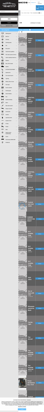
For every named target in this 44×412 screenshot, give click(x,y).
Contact (29, 2)
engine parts (8, 72)
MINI (39, 13)
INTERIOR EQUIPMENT (10, 69)
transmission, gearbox (10, 51)
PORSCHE (8, 142)
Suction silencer (9, 87)
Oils (6, 45)
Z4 (35, 13)
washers (7, 114)
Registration (40, 3)
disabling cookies (22, 406)
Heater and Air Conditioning (8, 133)
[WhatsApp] (21, 2)
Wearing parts (8, 33)
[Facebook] (19, 2)
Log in (39, 2)
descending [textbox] (25, 30)
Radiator (7, 60)
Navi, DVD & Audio (9, 63)
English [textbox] (33, 2)
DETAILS (39, 40)
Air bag (7, 123)
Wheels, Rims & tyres (10, 81)
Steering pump (8, 42)
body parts (8, 48)
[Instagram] (25, 2)
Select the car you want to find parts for (9, 16)
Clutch (7, 136)
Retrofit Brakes (9, 93)
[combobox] (33, 2)
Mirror (7, 102)
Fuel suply (8, 84)
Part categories (5, 30)
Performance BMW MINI (10, 139)
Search (16, 12)
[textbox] (9, 19)
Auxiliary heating (9, 99)
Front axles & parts (9, 75)
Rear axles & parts (9, 105)
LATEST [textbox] (20, 30)
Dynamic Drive (8, 120)
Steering (7, 39)
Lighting (7, 78)
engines (7, 66)
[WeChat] (23, 2)
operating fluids (9, 117)
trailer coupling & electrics (11, 57)
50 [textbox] (19, 31)
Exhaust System (9, 108)
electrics (7, 36)
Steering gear (8, 90)
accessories (8, 111)
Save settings (9, 25)
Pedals (7, 126)
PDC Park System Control (11, 54)
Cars (6, 96)
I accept (22, 409)
